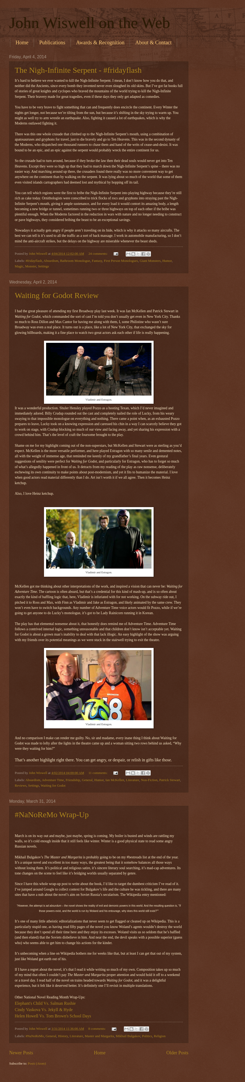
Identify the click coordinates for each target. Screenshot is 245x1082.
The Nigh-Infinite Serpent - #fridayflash (78, 70)
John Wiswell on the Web (89, 22)
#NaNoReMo (35, 1036)
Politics (147, 1036)
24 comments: (99, 254)
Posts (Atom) (37, 1063)
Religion (159, 1036)
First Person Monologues (121, 261)
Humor (167, 261)
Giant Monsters (150, 261)
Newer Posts (21, 1052)
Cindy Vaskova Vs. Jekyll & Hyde (44, 1009)
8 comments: (97, 1029)
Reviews (20, 785)
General (87, 780)
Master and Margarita (99, 1036)
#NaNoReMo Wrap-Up (52, 814)
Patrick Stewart (169, 780)
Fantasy (97, 261)
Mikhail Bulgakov (128, 1036)
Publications (52, 42)
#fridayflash (34, 261)
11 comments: (98, 773)
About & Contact (153, 42)
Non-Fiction (149, 780)
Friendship (73, 780)
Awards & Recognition (100, 42)
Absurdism (50, 261)
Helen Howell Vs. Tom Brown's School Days (53, 1016)
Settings (43, 266)
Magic (19, 266)
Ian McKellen (114, 780)
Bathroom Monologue (75, 261)
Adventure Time (53, 780)
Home (22, 42)
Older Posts (177, 1052)
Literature (132, 780)
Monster (30, 266)
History (63, 1036)
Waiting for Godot (53, 785)
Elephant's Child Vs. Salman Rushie (45, 1003)
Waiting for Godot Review (57, 295)
